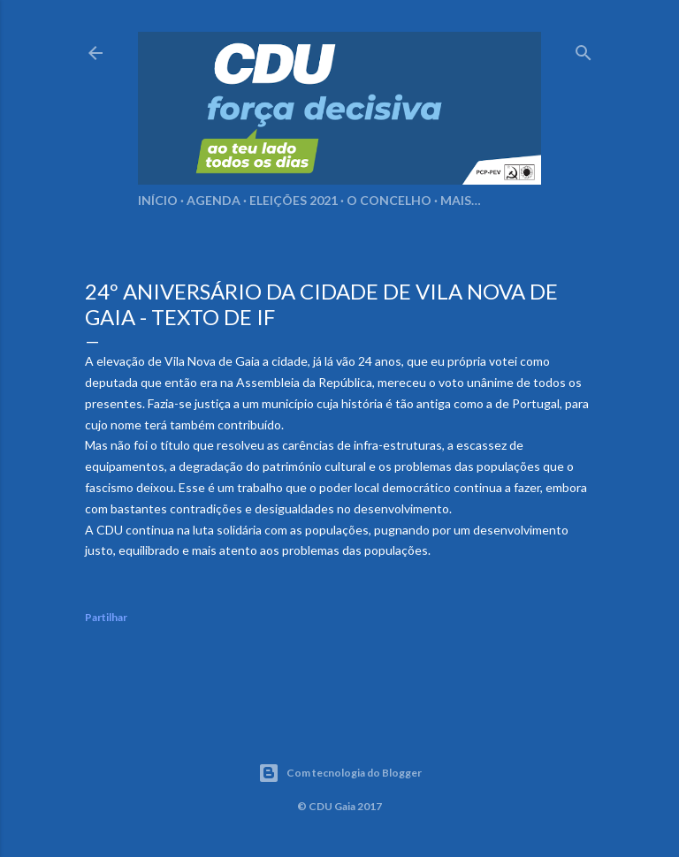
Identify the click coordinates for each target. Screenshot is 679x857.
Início (158, 200)
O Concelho (389, 200)
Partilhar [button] (106, 617)
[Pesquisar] (583, 49)
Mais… (460, 200)
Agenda (213, 200)
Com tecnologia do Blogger (340, 773)
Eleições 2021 (293, 200)
